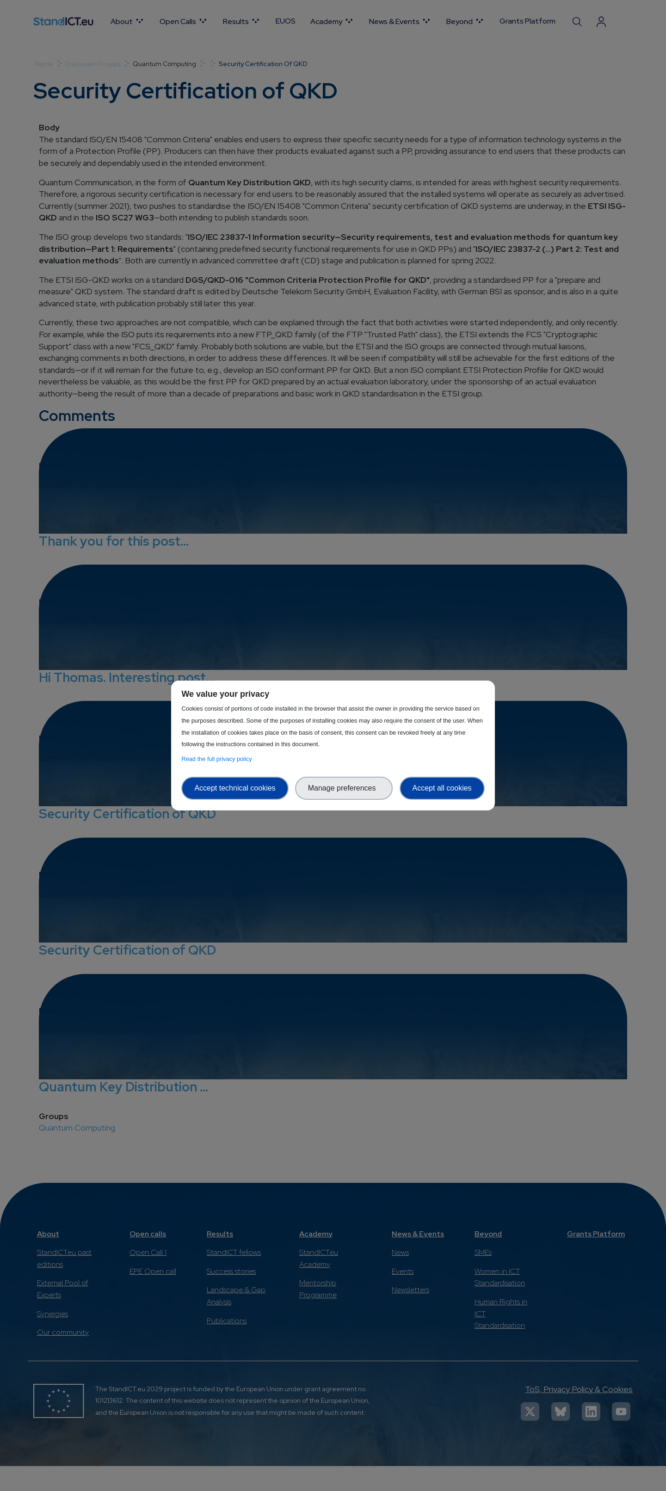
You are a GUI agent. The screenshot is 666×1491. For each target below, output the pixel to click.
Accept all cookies (442, 788)
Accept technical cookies (234, 788)
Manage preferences (344, 788)
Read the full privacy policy (218, 758)
